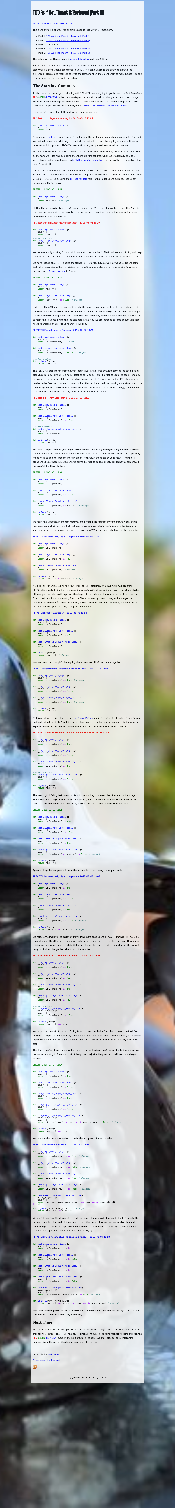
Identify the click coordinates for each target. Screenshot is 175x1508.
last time (52, 138)
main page (53, 1477)
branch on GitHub (105, 105)
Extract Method (57, 277)
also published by (79, 59)
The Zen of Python (83, 767)
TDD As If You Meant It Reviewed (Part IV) (68, 48)
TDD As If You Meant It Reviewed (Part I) (67, 36)
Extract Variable (78, 180)
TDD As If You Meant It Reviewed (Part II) (68, 40)
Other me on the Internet (46, 1484)
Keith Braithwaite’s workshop (87, 161)
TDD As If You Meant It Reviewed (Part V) (68, 53)
